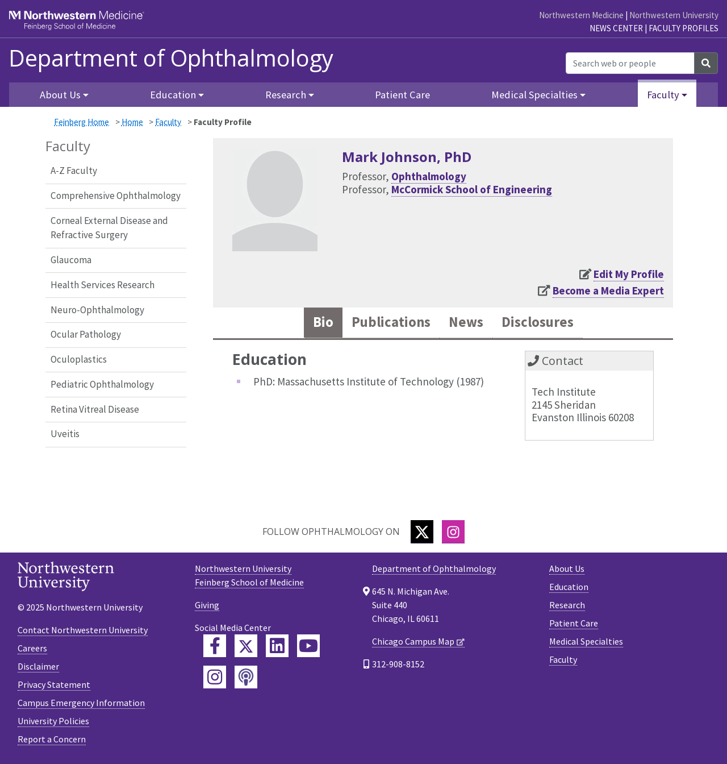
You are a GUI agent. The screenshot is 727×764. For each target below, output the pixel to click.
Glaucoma (71, 260)
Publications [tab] (391, 322)
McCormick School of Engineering (471, 189)
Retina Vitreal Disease (95, 409)
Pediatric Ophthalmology (102, 384)
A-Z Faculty (74, 170)
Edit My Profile (629, 274)
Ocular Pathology (86, 334)
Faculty (168, 122)
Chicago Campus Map (413, 641)
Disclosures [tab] (538, 322)
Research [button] (285, 94)
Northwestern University (673, 15)
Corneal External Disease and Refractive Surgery (109, 228)
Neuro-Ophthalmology (97, 310)
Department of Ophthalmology (171, 57)
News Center (616, 28)
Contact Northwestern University (83, 630)
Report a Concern (52, 739)
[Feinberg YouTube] (308, 645)
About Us (566, 568)
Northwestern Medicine (581, 15)
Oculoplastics (79, 359)
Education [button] (173, 94)
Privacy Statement (54, 684)
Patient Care (402, 94)
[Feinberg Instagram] (214, 677)
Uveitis (65, 433)
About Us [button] (60, 94)
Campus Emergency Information (81, 702)
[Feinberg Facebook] (214, 645)
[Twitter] (422, 531)
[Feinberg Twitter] (246, 645)
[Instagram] (453, 531)
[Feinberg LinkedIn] (277, 645)
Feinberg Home (81, 122)
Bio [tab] (322, 322)
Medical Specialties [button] (534, 94)
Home (132, 122)
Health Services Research (102, 285)
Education (568, 586)
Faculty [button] (663, 94)
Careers (32, 648)
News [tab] (466, 322)
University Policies (53, 720)
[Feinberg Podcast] (246, 677)
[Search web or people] (630, 63)
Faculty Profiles (683, 28)
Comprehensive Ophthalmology (116, 195)
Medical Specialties (586, 641)
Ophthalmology (428, 176)
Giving (207, 605)
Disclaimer (38, 666)
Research (567, 605)
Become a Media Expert (608, 290)
